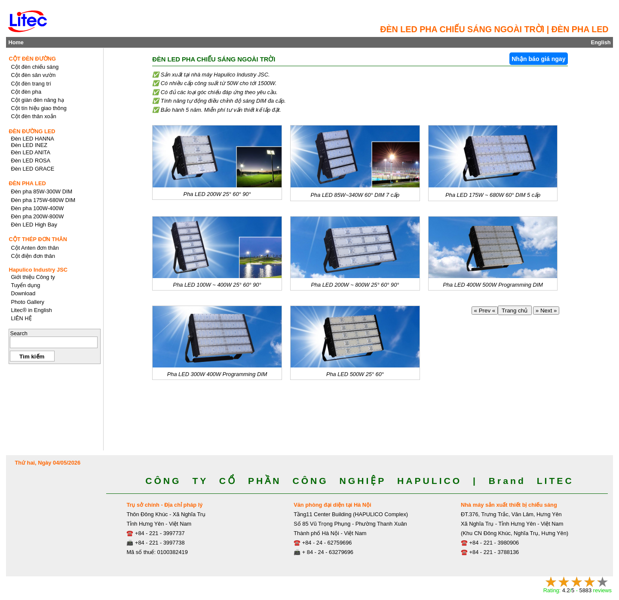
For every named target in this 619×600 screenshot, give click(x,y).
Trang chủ (515, 310)
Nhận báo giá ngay (538, 58)
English (600, 42)
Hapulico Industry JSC (38, 269)
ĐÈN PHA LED (27, 183)
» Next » (546, 310)
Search (19, 333)
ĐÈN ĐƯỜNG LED (32, 131)
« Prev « (484, 310)
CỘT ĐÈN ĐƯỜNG (32, 58)
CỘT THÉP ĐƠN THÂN (38, 239)
